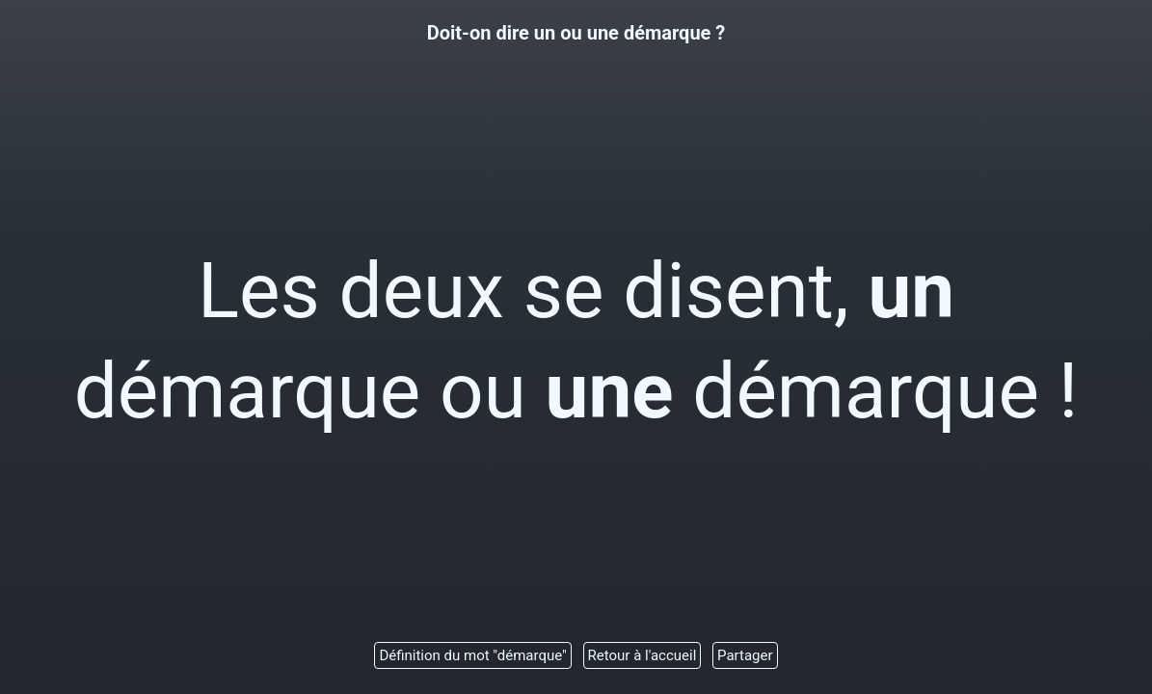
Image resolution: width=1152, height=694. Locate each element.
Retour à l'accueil (642, 655)
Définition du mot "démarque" (472, 655)
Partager (745, 655)
